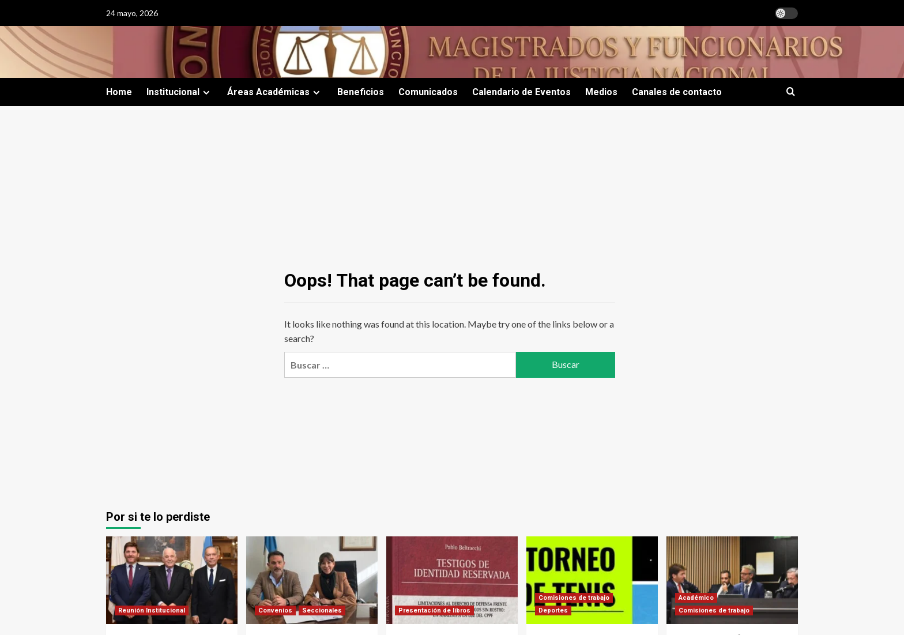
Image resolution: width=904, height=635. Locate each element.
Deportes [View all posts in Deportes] (553, 610)
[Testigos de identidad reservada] (452, 580)
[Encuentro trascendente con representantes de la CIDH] (172, 580)
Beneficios (360, 92)
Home (119, 92)
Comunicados (428, 92)
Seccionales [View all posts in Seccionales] (322, 610)
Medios (601, 92)
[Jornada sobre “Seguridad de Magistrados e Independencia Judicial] (732, 580)
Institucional (179, 92)
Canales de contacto (677, 92)
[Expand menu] (206, 92)
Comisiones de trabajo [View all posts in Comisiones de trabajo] (573, 598)
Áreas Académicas (275, 92)
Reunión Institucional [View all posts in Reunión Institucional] (151, 610)
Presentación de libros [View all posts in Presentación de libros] (434, 610)
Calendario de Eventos (521, 92)
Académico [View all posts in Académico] (696, 598)
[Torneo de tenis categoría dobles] (592, 580)
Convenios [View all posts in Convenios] (275, 610)
